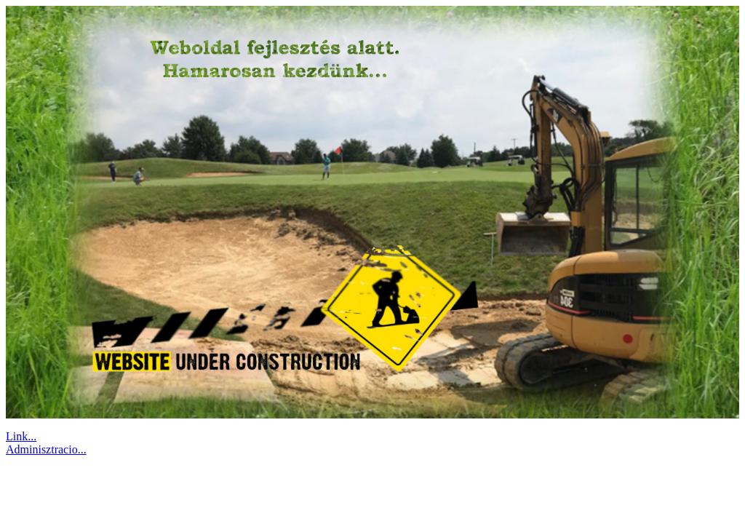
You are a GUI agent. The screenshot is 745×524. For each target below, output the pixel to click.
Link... (21, 436)
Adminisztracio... (46, 449)
